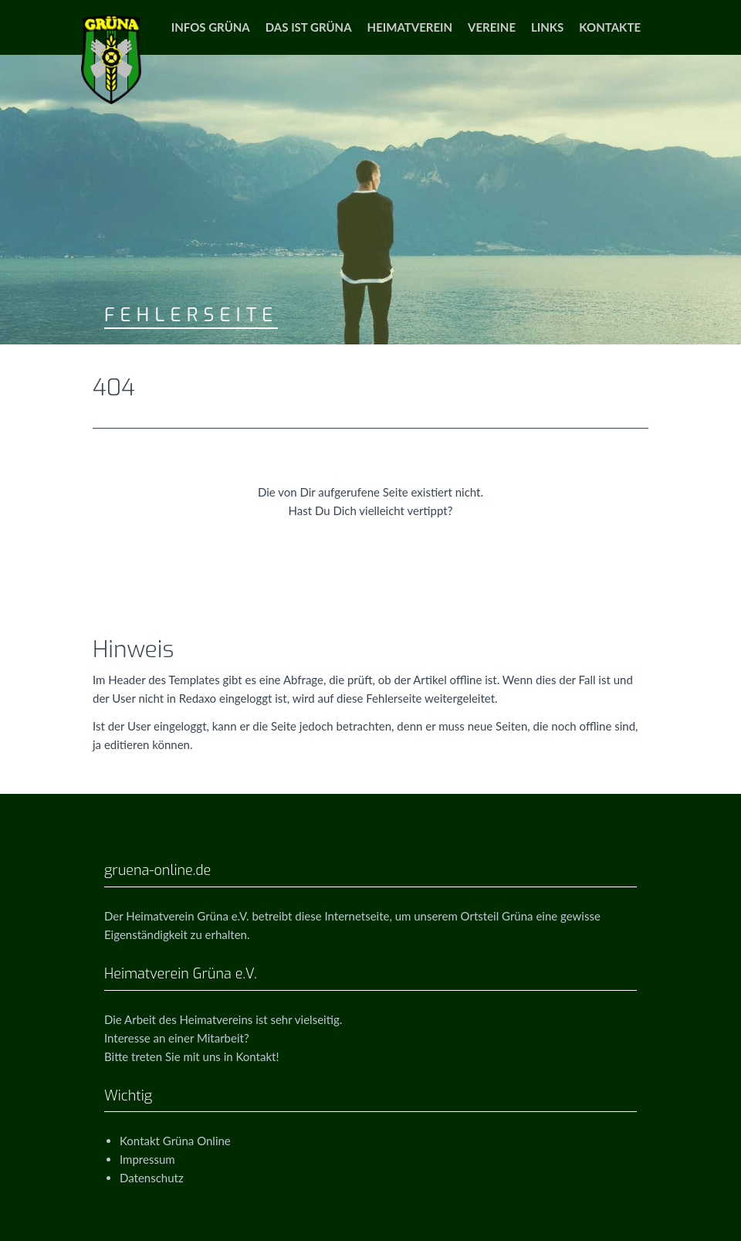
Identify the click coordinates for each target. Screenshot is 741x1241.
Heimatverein (409, 27)
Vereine (492, 27)
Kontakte (610, 27)
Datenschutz (152, 1178)
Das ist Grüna (309, 27)
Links (547, 27)
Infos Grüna (210, 27)
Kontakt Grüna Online (175, 1141)
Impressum (147, 1159)
